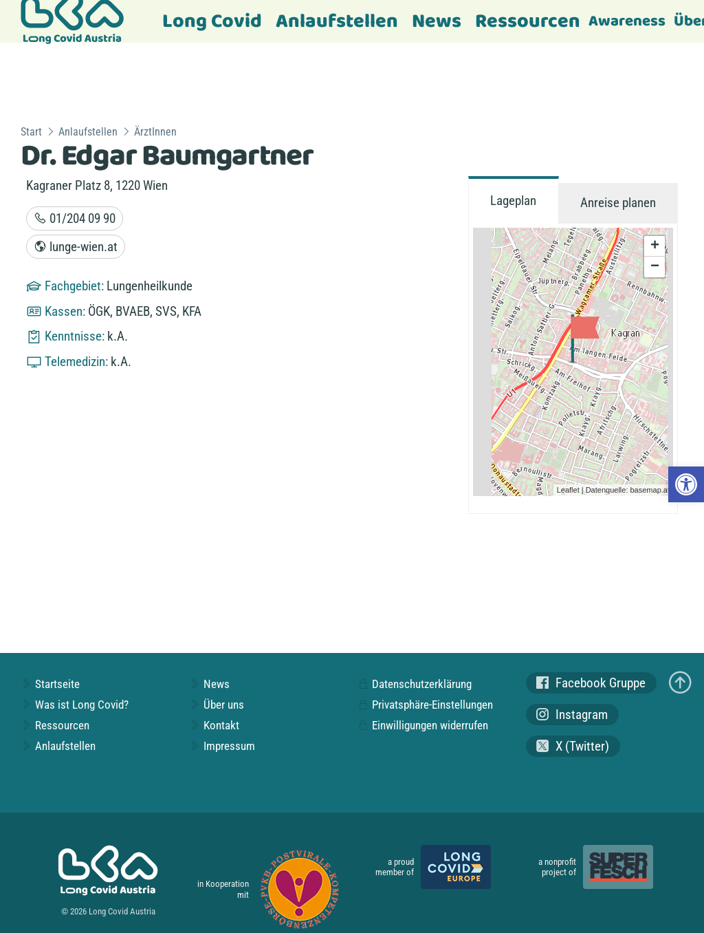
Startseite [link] (50, 684)
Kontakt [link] (214, 725)
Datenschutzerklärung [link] (415, 684)
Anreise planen (618, 203)
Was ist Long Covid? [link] (75, 704)
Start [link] (31, 131)
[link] (686, 484)
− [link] (654, 267)
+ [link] (654, 246)
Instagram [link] (572, 714)
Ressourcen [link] (527, 22)
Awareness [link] (627, 21)
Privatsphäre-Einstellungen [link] (425, 704)
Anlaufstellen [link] (337, 22)
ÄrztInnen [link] (155, 131)
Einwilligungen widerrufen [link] (423, 725)
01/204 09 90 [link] (75, 218)
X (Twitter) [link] (572, 746)
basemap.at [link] (650, 490)
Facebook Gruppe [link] (591, 683)
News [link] (436, 22)
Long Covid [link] (212, 22)
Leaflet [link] (568, 490)
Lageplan (513, 200)
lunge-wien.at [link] (76, 247)
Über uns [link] (216, 704)
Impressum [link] (222, 746)
